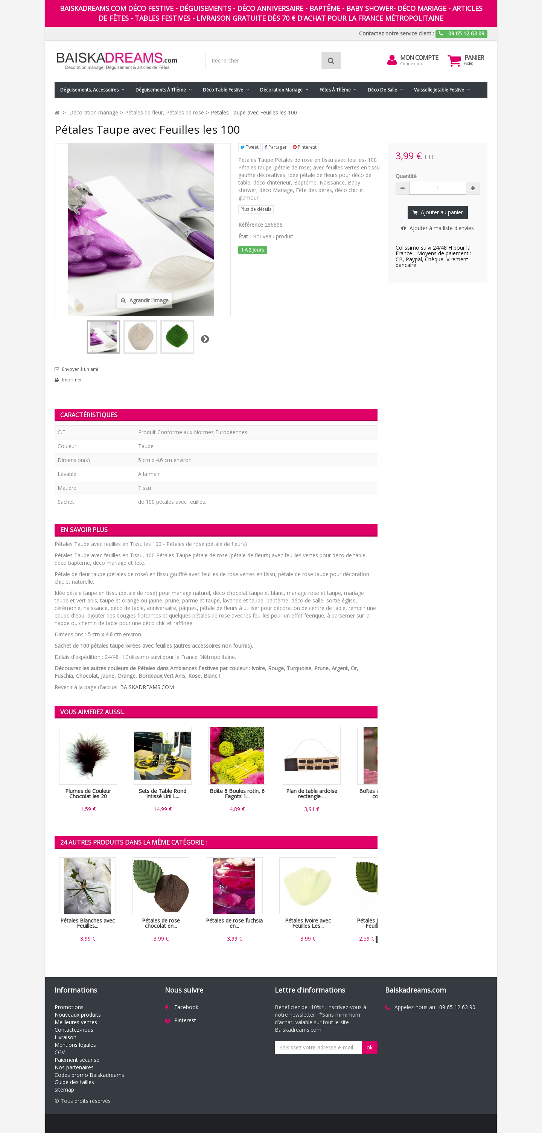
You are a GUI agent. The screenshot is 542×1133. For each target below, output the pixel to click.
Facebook (186, 1007)
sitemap (64, 1089)
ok (370, 1047)
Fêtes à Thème (335, 90)
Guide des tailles (74, 1082)
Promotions (69, 1007)
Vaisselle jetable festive (439, 90)
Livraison (65, 1037)
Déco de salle (382, 90)
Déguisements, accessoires (89, 90)
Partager (276, 147)
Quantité (406, 176)
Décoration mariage (281, 90)
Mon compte (419, 58)
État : (244, 236)
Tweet (250, 147)
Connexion (411, 63)
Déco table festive (223, 90)
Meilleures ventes (76, 1022)
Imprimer (72, 380)
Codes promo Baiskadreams (89, 1074)
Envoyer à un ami (80, 369)
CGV (60, 1052)
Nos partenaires (74, 1067)
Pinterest (305, 147)
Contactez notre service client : (396, 33)
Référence (250, 224)
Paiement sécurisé (77, 1059)
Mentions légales (75, 1044)
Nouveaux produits (78, 1014)
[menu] (392, 60)
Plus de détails (256, 209)
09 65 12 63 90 (457, 1007)
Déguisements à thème (161, 90)
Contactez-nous (74, 1029)
